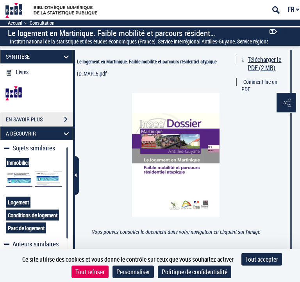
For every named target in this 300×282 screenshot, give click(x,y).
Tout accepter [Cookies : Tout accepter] (261, 259)
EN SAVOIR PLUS (39, 119)
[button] (286, 103)
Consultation (42, 23)
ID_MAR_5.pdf (92, 73)
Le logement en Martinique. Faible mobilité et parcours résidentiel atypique (146, 61)
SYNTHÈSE (38, 56)
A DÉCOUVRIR (38, 133)
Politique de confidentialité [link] (194, 272)
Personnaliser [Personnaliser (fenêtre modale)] (133, 272)
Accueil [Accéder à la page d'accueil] (15, 23)
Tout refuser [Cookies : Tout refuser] (90, 272)
